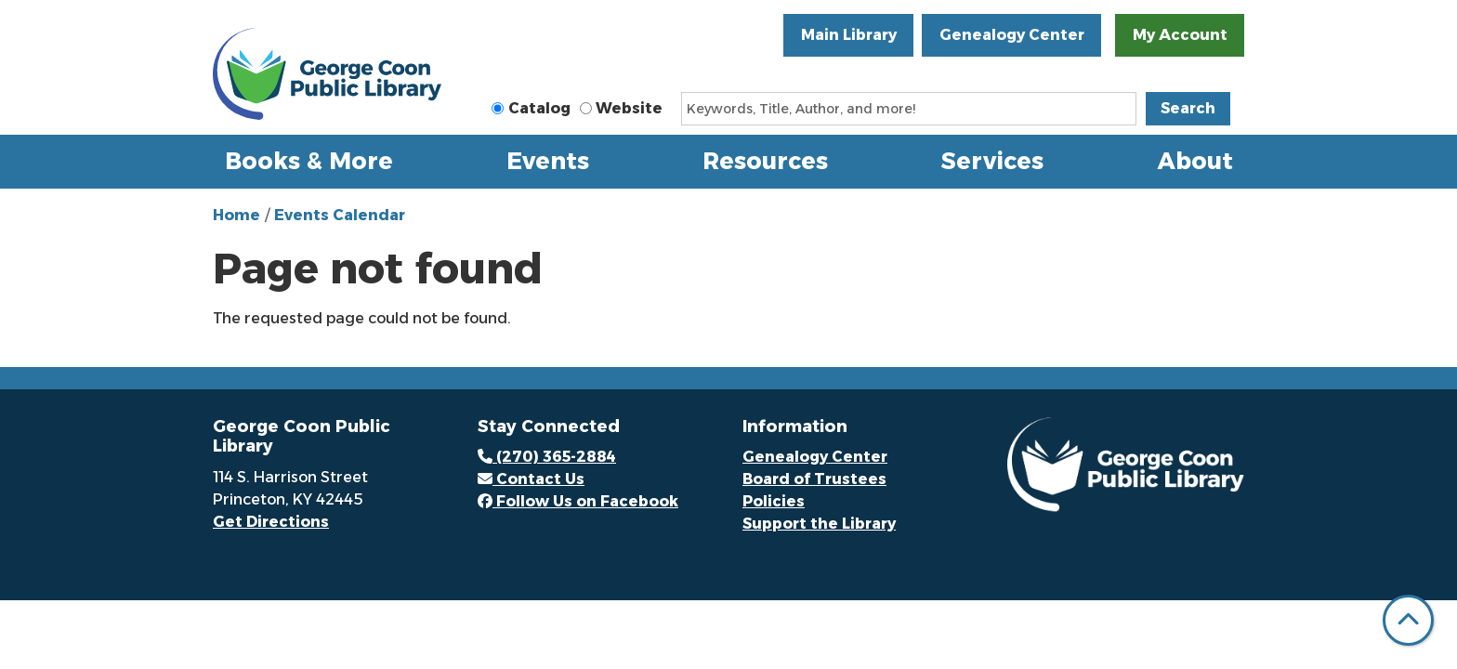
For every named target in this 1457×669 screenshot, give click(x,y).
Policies (773, 501)
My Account (1180, 35)
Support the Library (819, 523)
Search (1188, 108)
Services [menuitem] (992, 161)
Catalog (539, 108)
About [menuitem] (1195, 161)
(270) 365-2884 (547, 457)
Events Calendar (339, 215)
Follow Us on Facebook (578, 501)
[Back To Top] (1408, 620)
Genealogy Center (1011, 35)
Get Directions (271, 522)
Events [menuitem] (547, 161)
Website (629, 108)
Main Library (849, 35)
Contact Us (531, 479)
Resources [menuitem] (765, 161)
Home (236, 215)
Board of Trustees (814, 479)
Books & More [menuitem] (309, 161)
